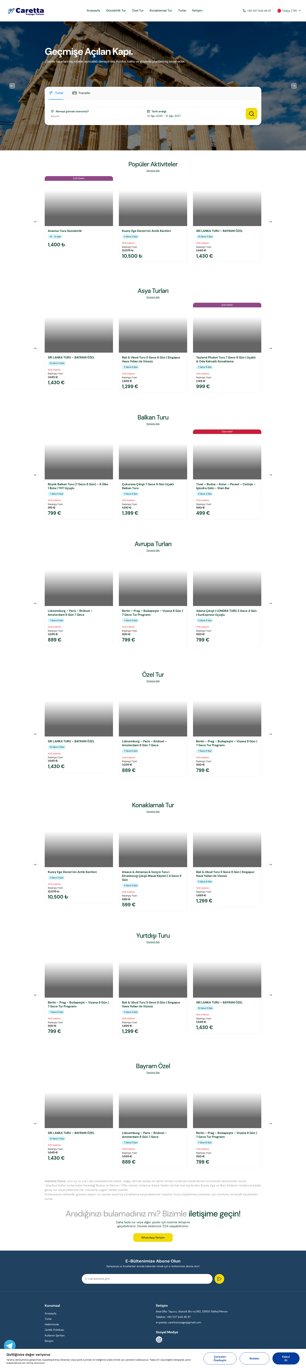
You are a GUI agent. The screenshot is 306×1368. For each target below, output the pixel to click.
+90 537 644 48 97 (257, 10)
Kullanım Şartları (55, 1335)
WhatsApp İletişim (153, 1237)
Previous (12, 86)
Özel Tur (138, 10)
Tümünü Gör (153, 170)
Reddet (254, 1358)
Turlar (182, 10)
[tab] (56, 95)
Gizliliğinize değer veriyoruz (28, 1354)
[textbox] (97, 116)
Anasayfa (93, 10)
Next (294, 86)
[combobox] (97, 116)
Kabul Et (286, 1358)
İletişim (197, 10)
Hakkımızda (52, 1324)
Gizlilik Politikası (54, 1330)
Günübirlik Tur (116, 10)
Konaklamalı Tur (161, 10)
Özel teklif (227, 431)
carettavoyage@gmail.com (184, 1322)
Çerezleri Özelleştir (219, 1358)
